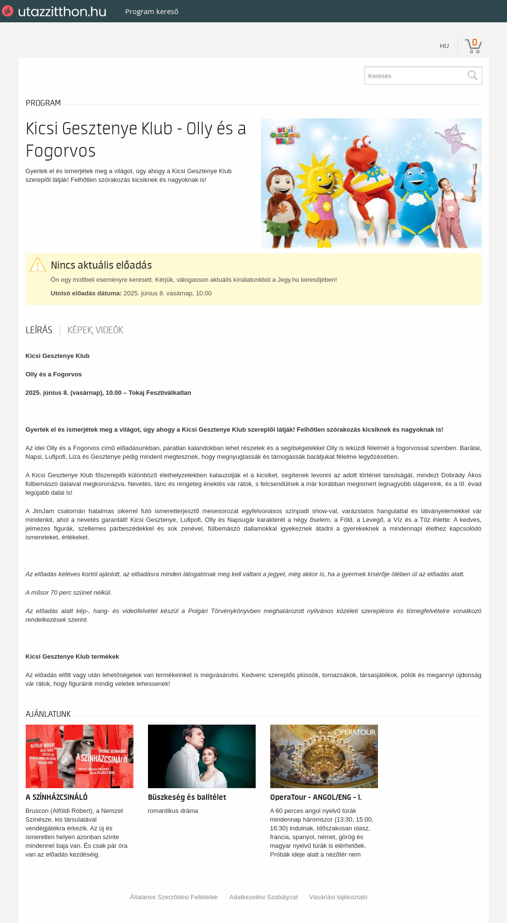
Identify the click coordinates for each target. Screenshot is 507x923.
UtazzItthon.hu (55, 11)
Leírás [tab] (39, 330)
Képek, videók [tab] (95, 330)
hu (444, 45)
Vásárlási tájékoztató (338, 897)
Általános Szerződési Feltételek (174, 897)
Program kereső (152, 11)
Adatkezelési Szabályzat (263, 897)
